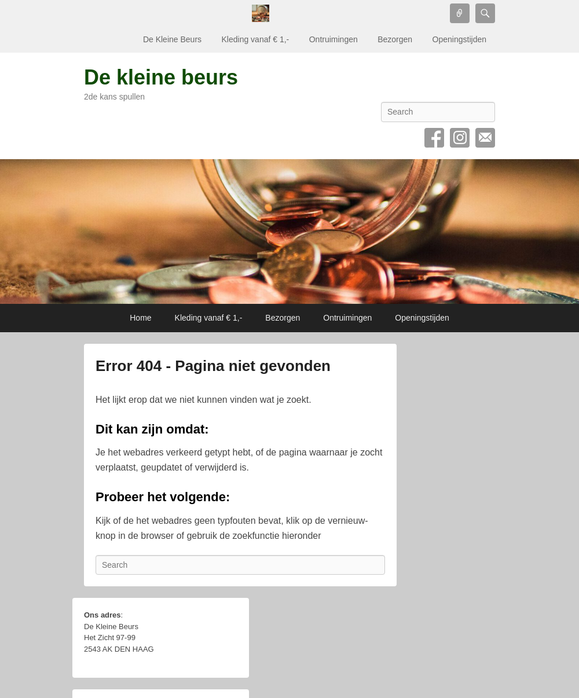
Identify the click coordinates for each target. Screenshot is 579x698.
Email (485, 138)
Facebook (434, 138)
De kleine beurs (161, 77)
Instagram (460, 138)
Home (140, 317)
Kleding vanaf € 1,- (256, 39)
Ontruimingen (333, 39)
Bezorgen (395, 39)
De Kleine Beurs (172, 39)
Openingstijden (459, 39)
